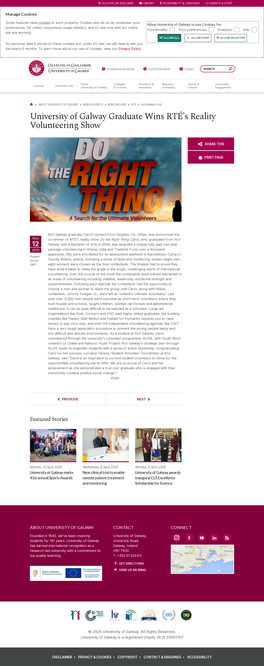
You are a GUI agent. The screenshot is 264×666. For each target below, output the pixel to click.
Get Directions (131, 563)
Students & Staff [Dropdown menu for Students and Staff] (219, 3)
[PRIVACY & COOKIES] (97, 656)
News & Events (93, 104)
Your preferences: (192, 29)
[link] (75, 615)
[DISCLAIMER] (64, 656)
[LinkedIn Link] (214, 537)
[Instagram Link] (176, 538)
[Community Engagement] (223, 86)
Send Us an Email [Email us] (132, 570)
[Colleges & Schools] (123, 86)
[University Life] (64, 86)
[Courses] (41, 86)
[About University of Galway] (94, 86)
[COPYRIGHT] (130, 656)
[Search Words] (217, 68)
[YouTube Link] (202, 537)
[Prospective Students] (118, 69)
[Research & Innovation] (147, 86)
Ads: (246, 29)
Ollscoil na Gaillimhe (117, 3)
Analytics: (225, 29)
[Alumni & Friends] (198, 86)
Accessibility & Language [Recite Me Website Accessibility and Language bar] (179, 3)
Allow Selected (232, 37)
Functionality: (157, 29)
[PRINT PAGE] (211, 157)
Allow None (200, 37)
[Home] (31, 104)
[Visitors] (187, 69)
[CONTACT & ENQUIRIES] (165, 656)
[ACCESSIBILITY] (199, 656)
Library (148, 3)
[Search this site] (230, 69)
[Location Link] (202, 571)
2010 (133, 104)
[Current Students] (156, 69)
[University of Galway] (60, 68)
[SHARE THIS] (211, 143)
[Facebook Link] (189, 537)
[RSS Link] (227, 537)
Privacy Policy (129, 49)
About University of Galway (58, 104)
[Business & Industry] (172, 86)
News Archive (116, 104)
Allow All (171, 37)
